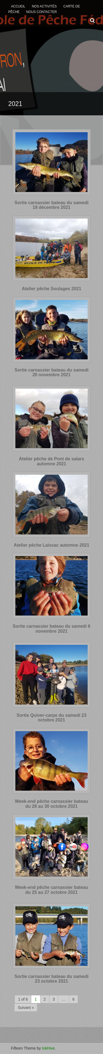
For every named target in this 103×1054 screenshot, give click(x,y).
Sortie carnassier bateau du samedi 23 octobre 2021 (51, 979)
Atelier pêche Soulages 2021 (51, 288)
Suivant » (26, 1007)
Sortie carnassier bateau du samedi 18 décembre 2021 (51, 205)
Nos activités (44, 6)
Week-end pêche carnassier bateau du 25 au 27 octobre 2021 (51, 890)
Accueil (18, 6)
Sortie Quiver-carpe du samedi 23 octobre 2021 (51, 718)
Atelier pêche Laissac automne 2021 (51, 545)
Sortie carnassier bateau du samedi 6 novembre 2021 (51, 629)
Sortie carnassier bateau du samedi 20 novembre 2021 (51, 372)
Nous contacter (41, 12)
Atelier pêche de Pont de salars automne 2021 (51, 461)
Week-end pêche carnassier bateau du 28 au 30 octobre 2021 (51, 804)
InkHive (48, 1048)
